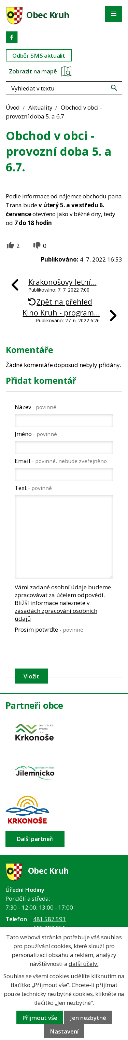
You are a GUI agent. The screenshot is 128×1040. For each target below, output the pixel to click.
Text (33, 488)
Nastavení (64, 1031)
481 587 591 (49, 919)
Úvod (13, 107)
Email (61, 461)
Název (35, 407)
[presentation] (63, 650)
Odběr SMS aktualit (38, 55)
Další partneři (35, 839)
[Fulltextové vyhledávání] (64, 88)
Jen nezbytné (88, 1018)
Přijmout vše (39, 1018)
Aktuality (40, 107)
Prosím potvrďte (49, 629)
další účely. (83, 964)
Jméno (36, 434)
